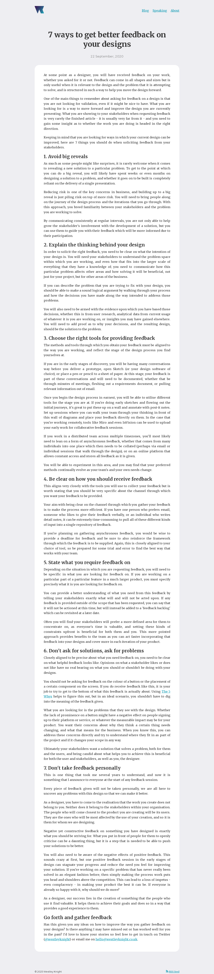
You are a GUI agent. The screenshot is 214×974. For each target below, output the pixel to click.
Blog (145, 10)
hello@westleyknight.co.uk (116, 939)
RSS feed (174, 971)
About (175, 10)
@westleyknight (57, 939)
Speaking (160, 10)
